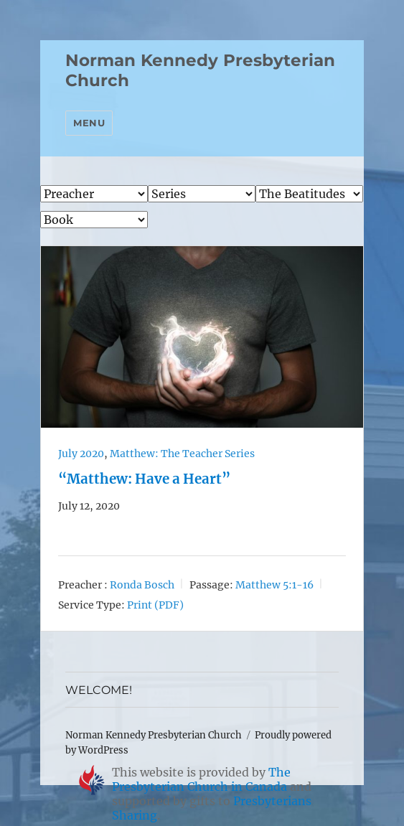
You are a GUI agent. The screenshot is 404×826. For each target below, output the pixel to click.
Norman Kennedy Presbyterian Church (153, 735)
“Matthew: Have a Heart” (144, 479)
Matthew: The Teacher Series (182, 453)
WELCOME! (98, 690)
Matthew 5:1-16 (274, 584)
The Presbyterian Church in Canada (201, 779)
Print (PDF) (155, 605)
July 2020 (81, 453)
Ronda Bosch (142, 584)
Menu (89, 122)
